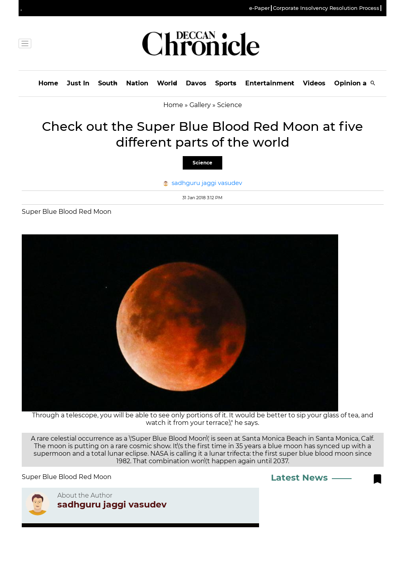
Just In (78, 83)
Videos (314, 83)
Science (202, 163)
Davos (196, 83)
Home (48, 83)
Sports (226, 83)
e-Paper (259, 8)
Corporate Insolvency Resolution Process (326, 8)
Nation (137, 83)
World (167, 83)
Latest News (299, 477)
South (107, 83)
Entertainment (269, 83)
